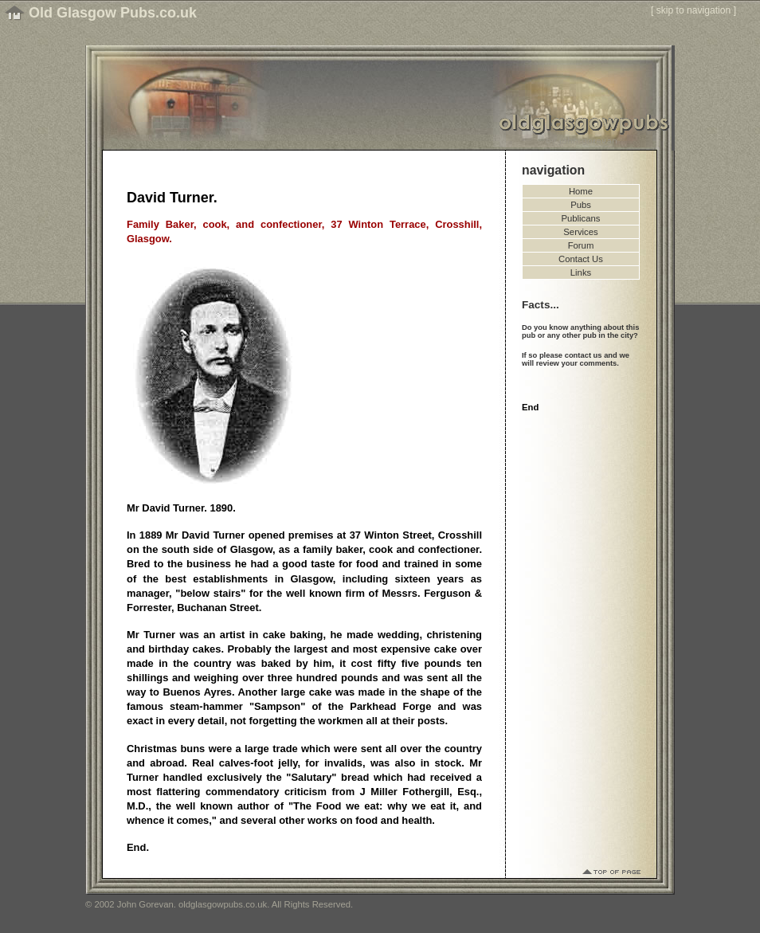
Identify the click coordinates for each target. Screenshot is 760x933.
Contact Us (580, 259)
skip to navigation (693, 10)
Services (580, 232)
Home (581, 191)
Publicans (581, 218)
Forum (581, 245)
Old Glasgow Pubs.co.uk (113, 13)
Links (580, 272)
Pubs (580, 205)
